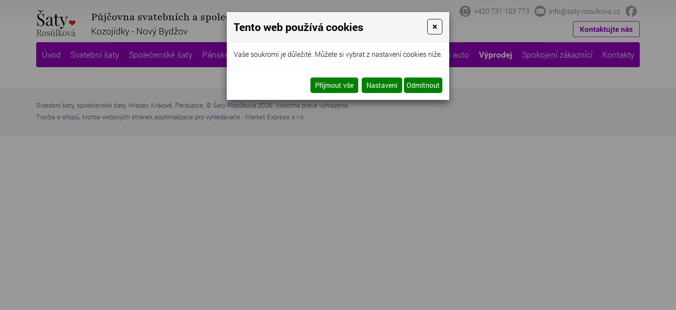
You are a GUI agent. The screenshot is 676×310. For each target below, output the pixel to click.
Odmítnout (423, 85)
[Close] (434, 26)
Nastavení (381, 85)
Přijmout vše (334, 85)
